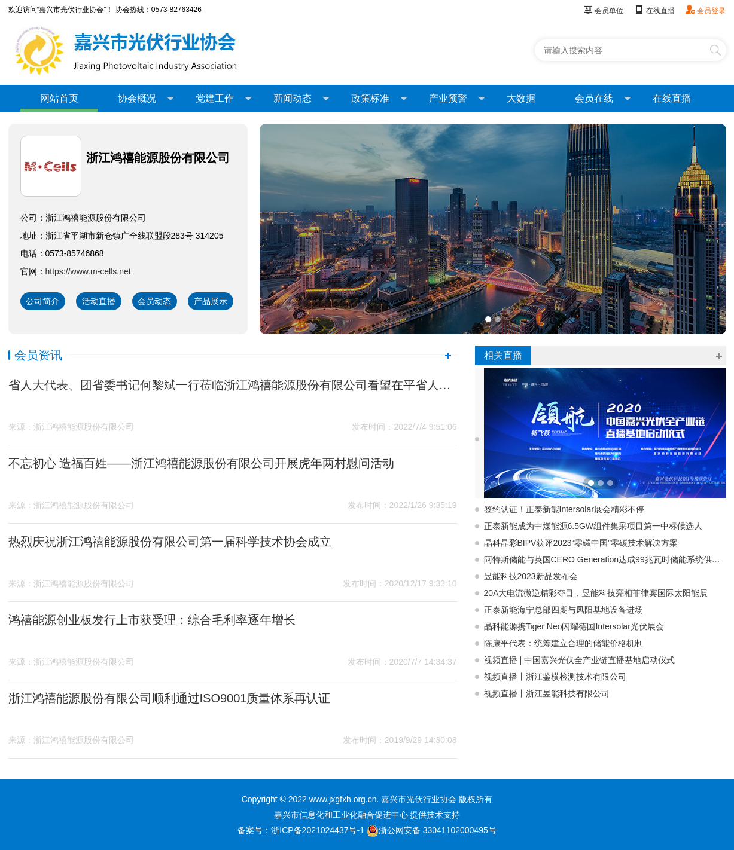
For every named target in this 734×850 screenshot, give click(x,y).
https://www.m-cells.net (88, 271)
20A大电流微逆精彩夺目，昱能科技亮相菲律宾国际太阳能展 (596, 593)
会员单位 (603, 11)
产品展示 (210, 301)
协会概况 (146, 98)
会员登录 (706, 11)
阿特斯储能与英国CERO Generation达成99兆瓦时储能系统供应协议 (605, 559)
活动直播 (98, 301)
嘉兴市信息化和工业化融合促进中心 (341, 815)
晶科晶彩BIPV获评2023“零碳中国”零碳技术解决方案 (581, 543)
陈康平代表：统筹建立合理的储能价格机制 (563, 643)
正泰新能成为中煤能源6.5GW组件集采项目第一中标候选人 (593, 526)
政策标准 (379, 98)
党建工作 (224, 98)
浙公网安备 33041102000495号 (432, 830)
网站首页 (59, 98)
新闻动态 (301, 98)
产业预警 (457, 98)
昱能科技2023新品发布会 (531, 576)
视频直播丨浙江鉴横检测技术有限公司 (555, 676)
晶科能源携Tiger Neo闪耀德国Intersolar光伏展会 (574, 626)
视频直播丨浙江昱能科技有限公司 (547, 693)
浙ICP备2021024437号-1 (317, 830)
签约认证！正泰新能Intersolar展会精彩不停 (564, 509)
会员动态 (154, 301)
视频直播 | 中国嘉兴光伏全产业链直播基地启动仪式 (579, 660)
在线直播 (654, 11)
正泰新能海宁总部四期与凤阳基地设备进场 (563, 609)
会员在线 (603, 98)
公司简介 (42, 301)
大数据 (521, 98)
